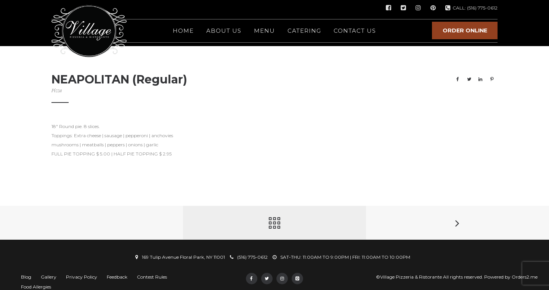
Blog (26, 277)
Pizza (56, 90)
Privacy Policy (81, 277)
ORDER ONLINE (465, 30)
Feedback (117, 277)
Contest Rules (152, 277)
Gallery (48, 277)
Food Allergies (36, 287)
